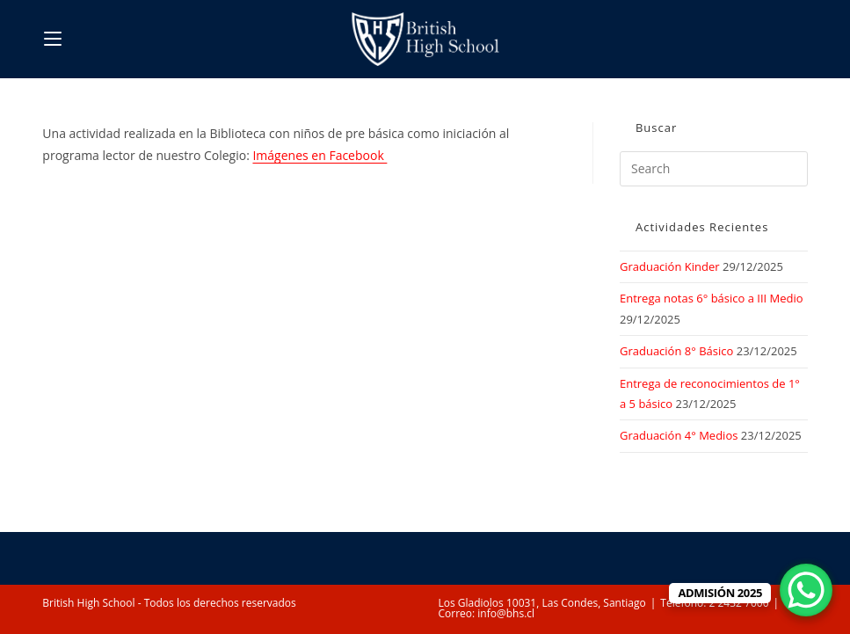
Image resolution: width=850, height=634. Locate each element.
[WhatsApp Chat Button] (806, 590)
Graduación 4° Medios (678, 435)
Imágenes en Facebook (319, 155)
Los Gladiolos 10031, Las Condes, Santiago (542, 602)
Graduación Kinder (670, 266)
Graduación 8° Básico (676, 351)
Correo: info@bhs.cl (487, 613)
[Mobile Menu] (53, 39)
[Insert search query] (714, 168)
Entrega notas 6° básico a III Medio (711, 298)
